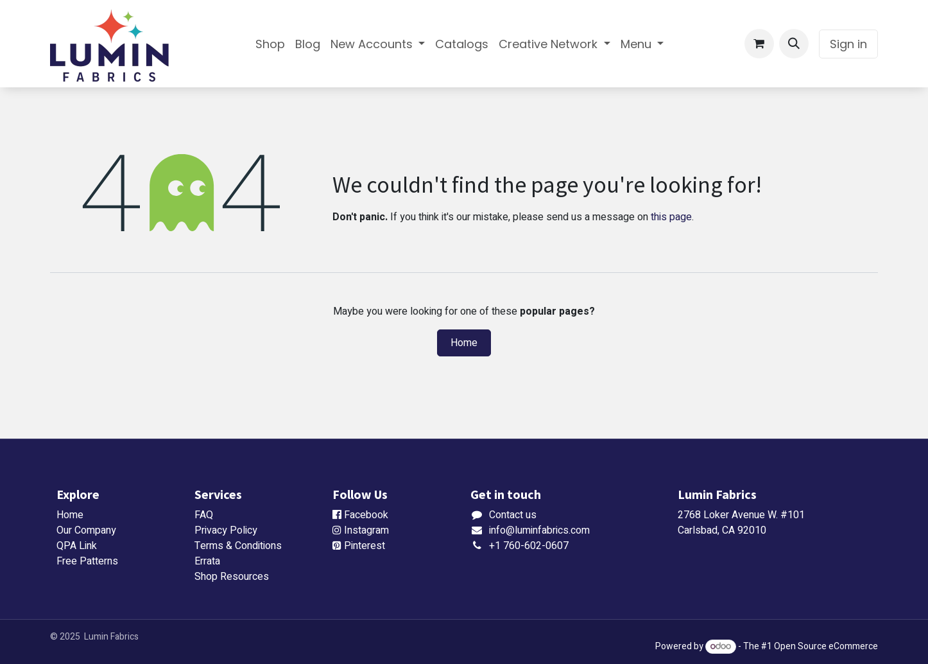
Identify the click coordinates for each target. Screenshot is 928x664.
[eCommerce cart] (759, 43)
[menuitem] (270, 44)
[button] (794, 43)
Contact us (513, 515)
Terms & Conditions (238, 546)
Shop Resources (231, 576)
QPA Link (76, 546)
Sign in (848, 44)
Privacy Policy (225, 530)
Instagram (366, 530)
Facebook (366, 515)
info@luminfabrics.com (539, 530)
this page (671, 217)
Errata (207, 561)
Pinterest (364, 546)
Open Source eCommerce (826, 646)
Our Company (86, 530)
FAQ (203, 515)
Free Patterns (87, 561)
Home (464, 343)
